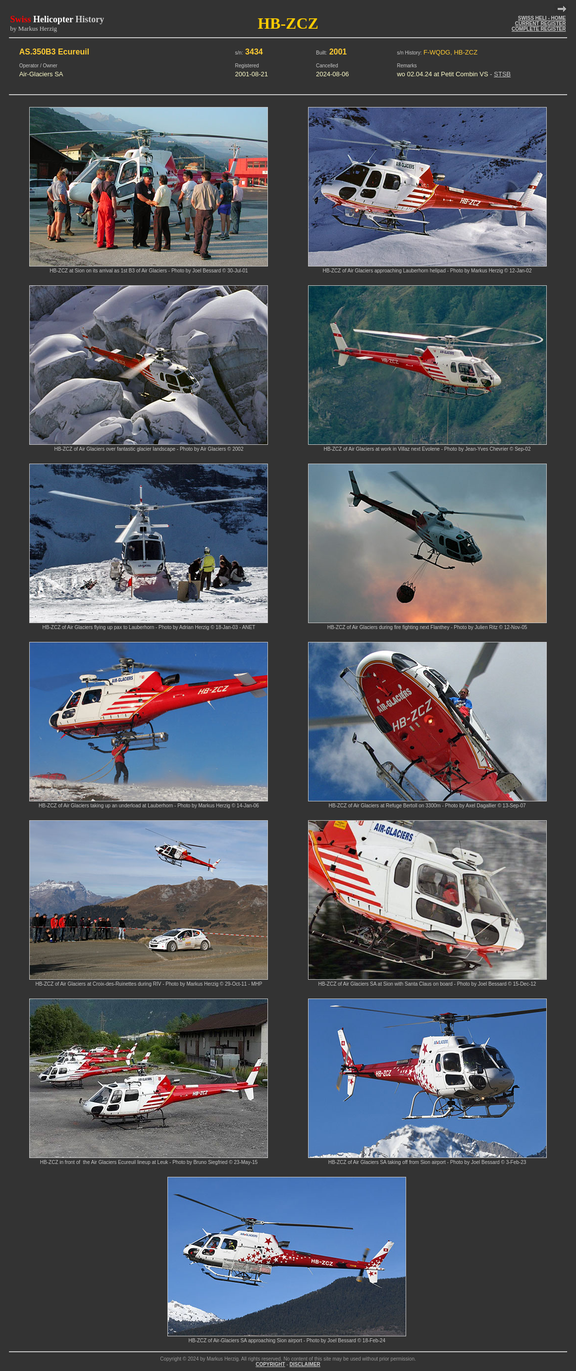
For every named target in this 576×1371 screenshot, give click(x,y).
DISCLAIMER (305, 1364)
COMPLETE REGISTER (539, 29)
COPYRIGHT (270, 1364)
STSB (502, 74)
